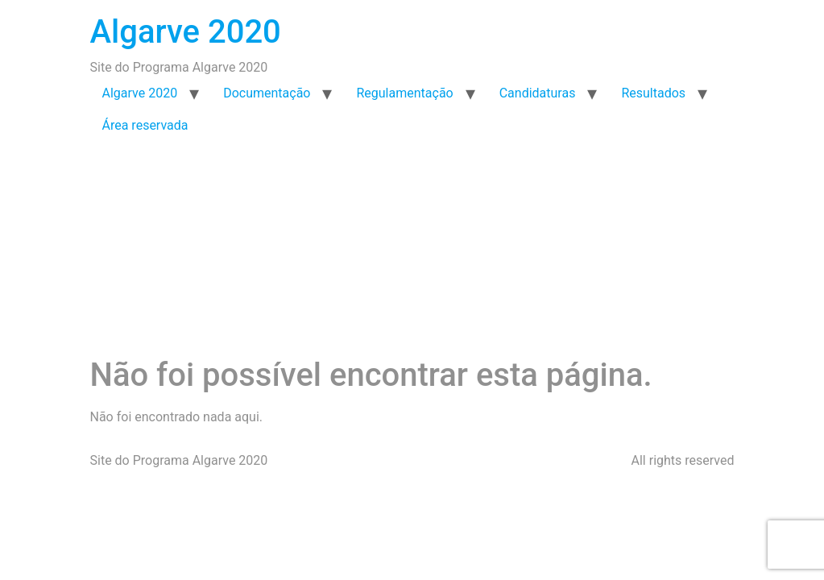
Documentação (266, 93)
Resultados (653, 93)
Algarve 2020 (185, 32)
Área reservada (145, 125)
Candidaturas (537, 93)
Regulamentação (404, 93)
